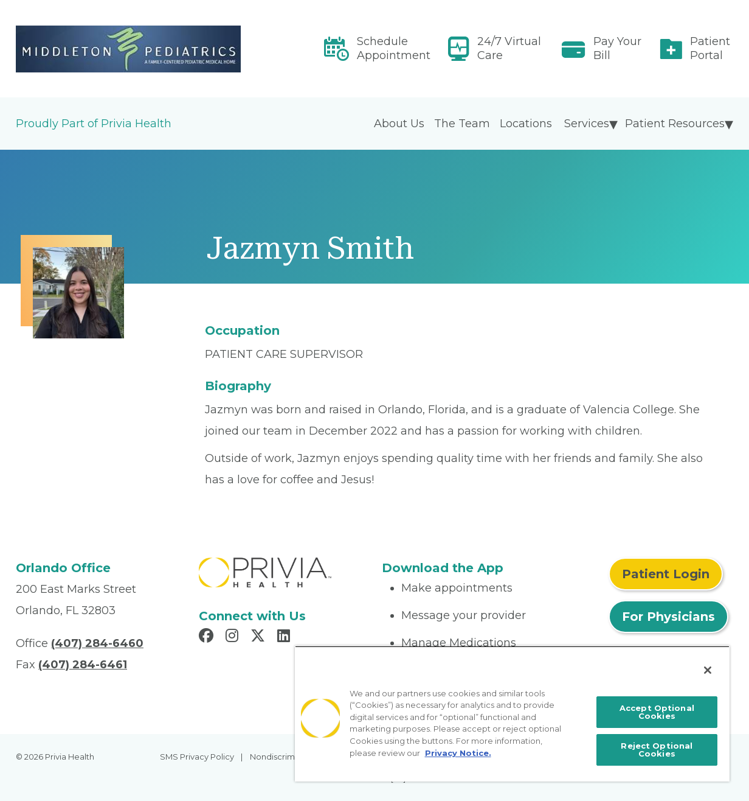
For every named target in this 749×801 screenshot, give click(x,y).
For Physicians (668, 616)
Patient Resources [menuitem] (675, 123)
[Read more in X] (259, 637)
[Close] (707, 670)
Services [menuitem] (586, 123)
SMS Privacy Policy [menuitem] (197, 756)
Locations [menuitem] (526, 123)
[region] (512, 714)
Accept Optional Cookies (657, 712)
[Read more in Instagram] (234, 637)
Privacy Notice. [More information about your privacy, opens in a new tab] (458, 753)
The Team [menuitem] (462, 123)
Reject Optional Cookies (656, 749)
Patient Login (665, 574)
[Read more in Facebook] (208, 637)
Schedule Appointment (393, 48)
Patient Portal (710, 48)
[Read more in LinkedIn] (285, 637)
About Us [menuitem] (399, 123)
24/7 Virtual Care (509, 48)
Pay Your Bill (617, 48)
